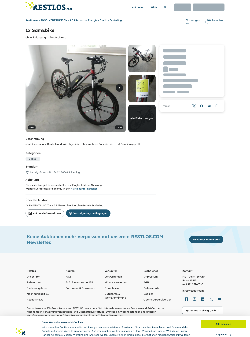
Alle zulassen (223, 303)
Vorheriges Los (192, 22)
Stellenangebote (37, 288)
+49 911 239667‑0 (192, 284)
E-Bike (33, 159)
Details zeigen (50, 330)
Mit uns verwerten (116, 282)
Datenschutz (151, 288)
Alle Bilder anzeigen (142, 118)
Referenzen (34, 282)
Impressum (150, 276)
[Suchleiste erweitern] (165, 7)
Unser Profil (34, 276)
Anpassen (223, 313)
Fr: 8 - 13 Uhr (190, 280)
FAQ (68, 276)
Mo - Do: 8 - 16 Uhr (193, 276)
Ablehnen (223, 324)
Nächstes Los (215, 22)
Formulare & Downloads (81, 288)
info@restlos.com (193, 290)
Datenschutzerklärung (134, 322)
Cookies (148, 293)
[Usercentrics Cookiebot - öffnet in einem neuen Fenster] (21, 330)
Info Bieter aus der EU (79, 282)
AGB (146, 282)
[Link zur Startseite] (49, 5)
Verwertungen (113, 276)
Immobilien (112, 288)
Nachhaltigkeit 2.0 (38, 293)
